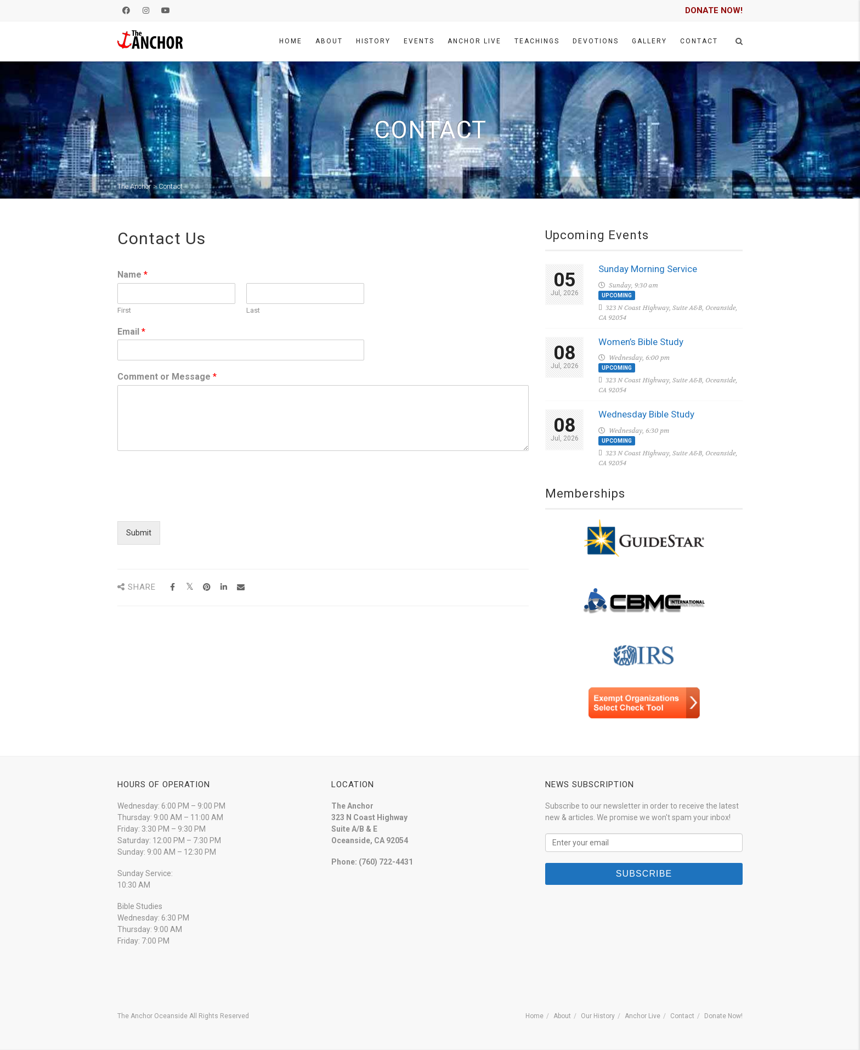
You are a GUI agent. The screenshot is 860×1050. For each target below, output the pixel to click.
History (373, 41)
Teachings (536, 41)
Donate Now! (723, 1016)
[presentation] (200, 503)
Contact (699, 41)
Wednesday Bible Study (646, 414)
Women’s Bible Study (640, 341)
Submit (138, 532)
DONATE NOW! (714, 10)
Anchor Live (474, 41)
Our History (598, 1016)
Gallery (649, 41)
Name (132, 274)
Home (290, 41)
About (329, 41)
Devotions (596, 41)
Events (419, 41)
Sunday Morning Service (647, 268)
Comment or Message (167, 376)
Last (253, 310)
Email (131, 331)
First (124, 310)
